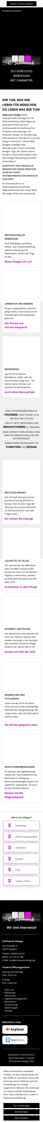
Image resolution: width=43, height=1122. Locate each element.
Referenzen (10, 995)
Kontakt (8, 1010)
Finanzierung (11, 1004)
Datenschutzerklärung (14, 1111)
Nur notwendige (22, 1119)
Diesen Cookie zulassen (21, 3)
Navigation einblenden (11, 11)
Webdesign (10, 992)
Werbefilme (10, 1001)
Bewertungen (11, 1007)
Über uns (9, 989)
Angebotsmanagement (16, 998)
